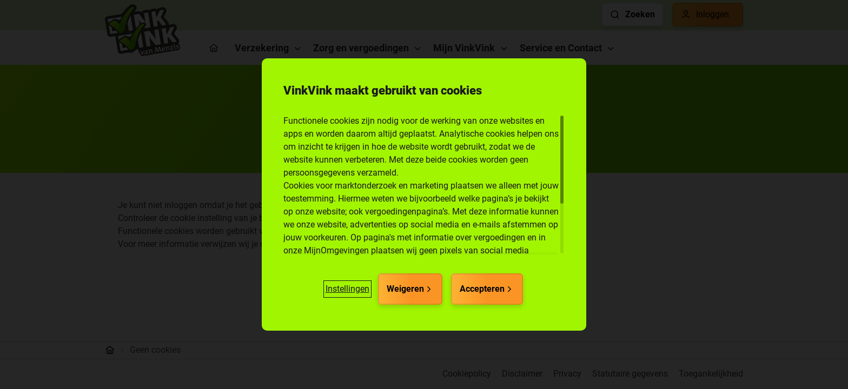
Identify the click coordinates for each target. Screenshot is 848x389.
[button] (347, 289)
